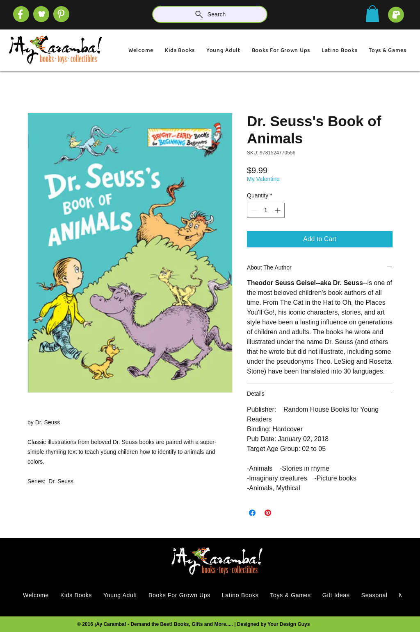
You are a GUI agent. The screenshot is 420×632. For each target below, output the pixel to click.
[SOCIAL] (61, 14)
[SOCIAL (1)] (41, 14)
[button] (372, 13)
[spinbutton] (265, 210)
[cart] (396, 15)
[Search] (209, 14)
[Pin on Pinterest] (268, 513)
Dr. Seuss (60, 481)
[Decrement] (253, 210)
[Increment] (278, 210)
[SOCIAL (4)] (21, 14)
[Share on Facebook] (252, 513)
